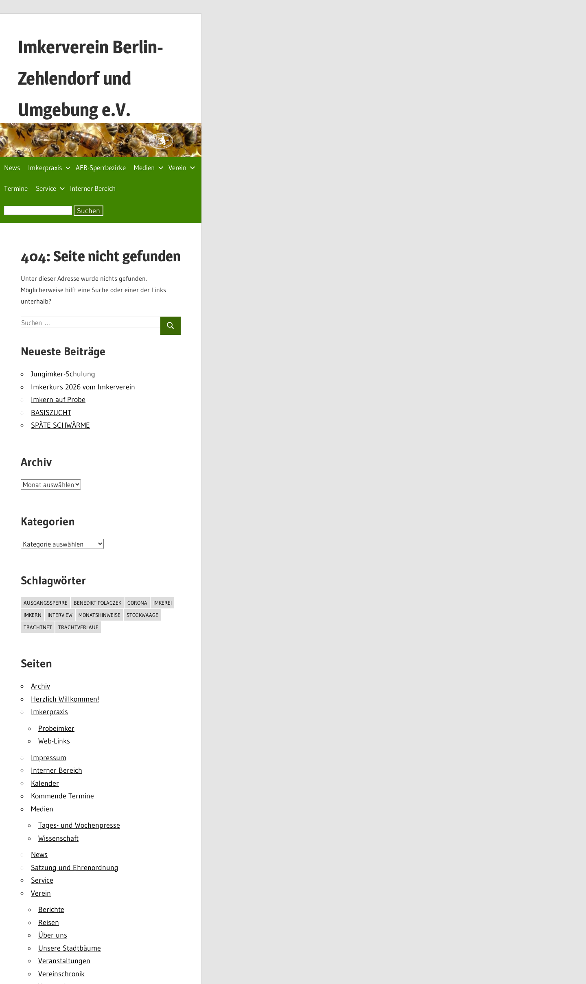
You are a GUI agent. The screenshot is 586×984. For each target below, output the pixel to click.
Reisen (48, 922)
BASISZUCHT (51, 412)
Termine (16, 188)
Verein (181, 167)
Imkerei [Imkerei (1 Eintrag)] (162, 602)
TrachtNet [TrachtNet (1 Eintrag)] (38, 627)
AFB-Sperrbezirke (101, 167)
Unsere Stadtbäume (69, 948)
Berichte (51, 909)
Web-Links (54, 741)
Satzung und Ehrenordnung (74, 867)
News (12, 167)
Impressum (48, 757)
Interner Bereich (93, 188)
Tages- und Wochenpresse (79, 825)
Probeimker (56, 728)
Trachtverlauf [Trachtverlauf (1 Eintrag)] (78, 627)
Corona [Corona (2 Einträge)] (137, 602)
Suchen (88, 210)
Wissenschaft (58, 838)
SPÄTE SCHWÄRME (60, 425)
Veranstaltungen (64, 960)
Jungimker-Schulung (63, 374)
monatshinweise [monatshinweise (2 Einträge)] (99, 615)
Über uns (52, 935)
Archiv (40, 686)
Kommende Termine (62, 796)
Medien (149, 167)
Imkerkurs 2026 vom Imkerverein (83, 387)
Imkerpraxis (49, 167)
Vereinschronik (61, 973)
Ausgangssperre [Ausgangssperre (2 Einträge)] (46, 602)
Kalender (45, 783)
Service (50, 188)
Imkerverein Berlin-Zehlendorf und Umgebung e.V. (90, 78)
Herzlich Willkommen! (65, 699)
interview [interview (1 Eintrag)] (60, 615)
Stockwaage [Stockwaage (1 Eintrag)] (142, 615)
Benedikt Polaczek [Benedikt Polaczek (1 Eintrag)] (97, 602)
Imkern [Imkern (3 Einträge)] (33, 615)
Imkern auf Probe (58, 399)
